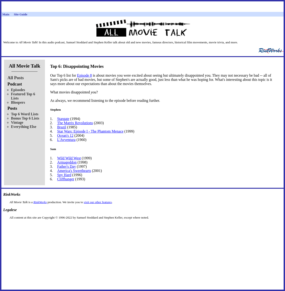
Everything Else (23, 127)
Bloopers (18, 102)
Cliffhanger (65, 179)
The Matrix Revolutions (75, 123)
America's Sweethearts (74, 171)
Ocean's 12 (65, 135)
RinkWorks (40, 202)
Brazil (61, 127)
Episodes (18, 90)
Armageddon (67, 162)
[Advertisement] (142, 227)
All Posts (15, 77)
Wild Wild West (69, 158)
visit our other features (98, 202)
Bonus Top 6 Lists (25, 118)
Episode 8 (84, 75)
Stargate (63, 119)
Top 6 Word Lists (24, 114)
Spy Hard (64, 175)
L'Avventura (66, 140)
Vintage (17, 122)
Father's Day (66, 166)
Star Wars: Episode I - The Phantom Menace (90, 131)
